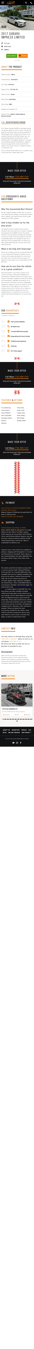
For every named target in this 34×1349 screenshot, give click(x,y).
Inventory (16, 758)
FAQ (29, 758)
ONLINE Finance (14, 761)
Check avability (12, 56)
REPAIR (24, 758)
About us (6, 758)
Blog (4, 761)
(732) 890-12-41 (15, 670)
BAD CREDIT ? (26, 761)
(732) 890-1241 (22, 176)
